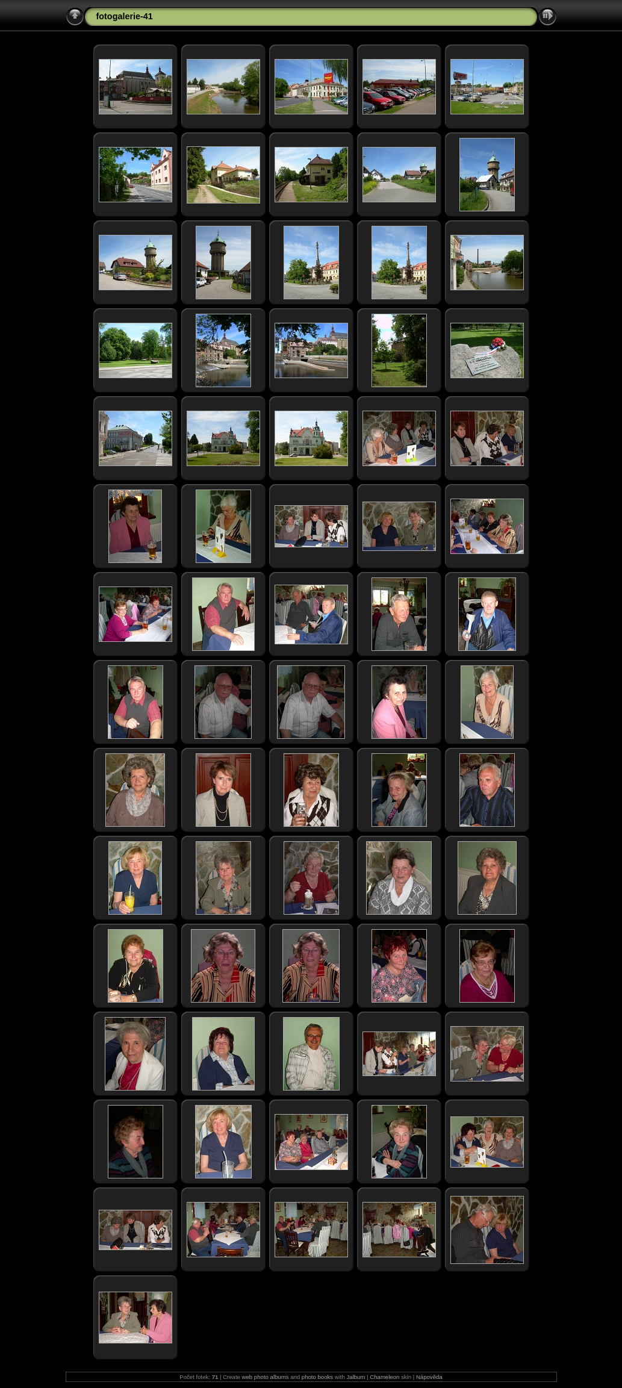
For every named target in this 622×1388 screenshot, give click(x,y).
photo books (317, 1377)
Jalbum (356, 1377)
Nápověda (429, 1377)
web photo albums (265, 1377)
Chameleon (384, 1377)
